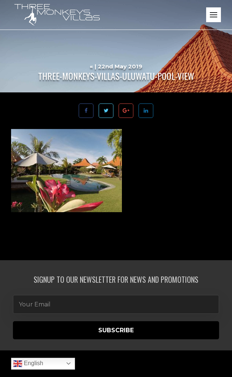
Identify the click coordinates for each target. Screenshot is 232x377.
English (28, 363)
